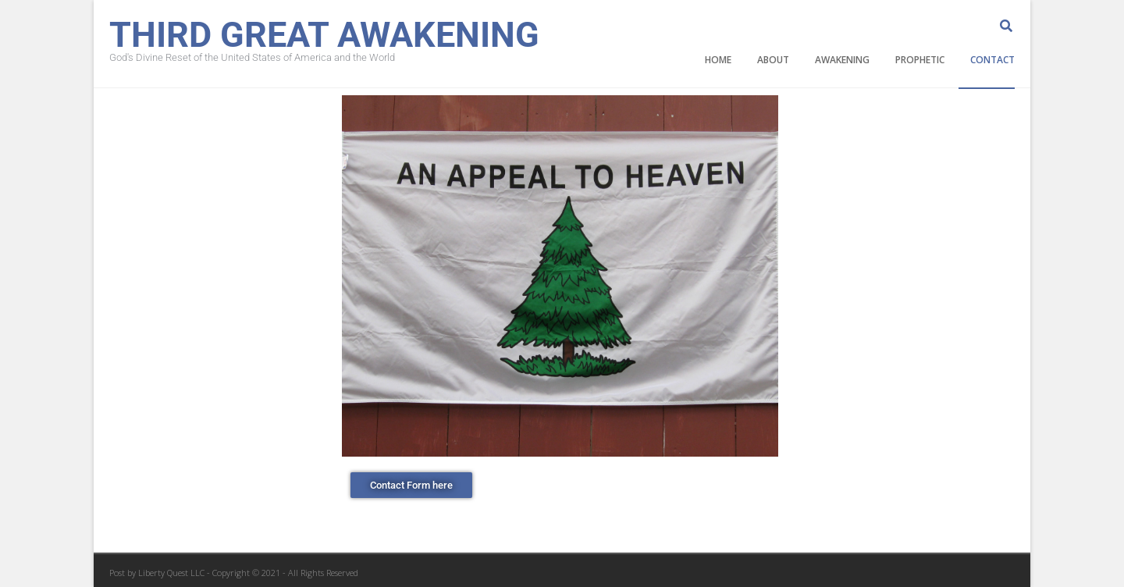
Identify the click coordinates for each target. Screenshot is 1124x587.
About (773, 59)
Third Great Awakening (324, 33)
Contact (992, 59)
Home (718, 59)
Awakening (842, 59)
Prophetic (919, 59)
